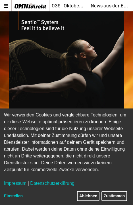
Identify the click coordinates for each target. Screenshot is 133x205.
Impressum (15, 183)
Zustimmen (114, 196)
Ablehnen (88, 196)
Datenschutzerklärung (52, 183)
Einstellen (13, 196)
